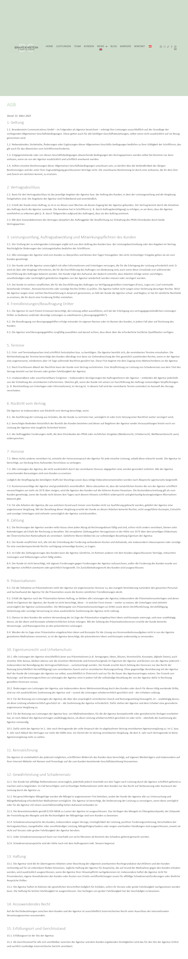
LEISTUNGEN (63, 46)
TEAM (77, 46)
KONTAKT (139, 46)
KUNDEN (89, 46)
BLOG (113, 46)
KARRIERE (125, 46)
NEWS (102, 46)
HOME (49, 46)
